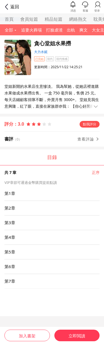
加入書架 (27, 335)
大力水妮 (40, 51)
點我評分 (89, 124)
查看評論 (88, 139)
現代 (50, 59)
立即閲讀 (77, 335)
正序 (96, 172)
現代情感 (61, 59)
